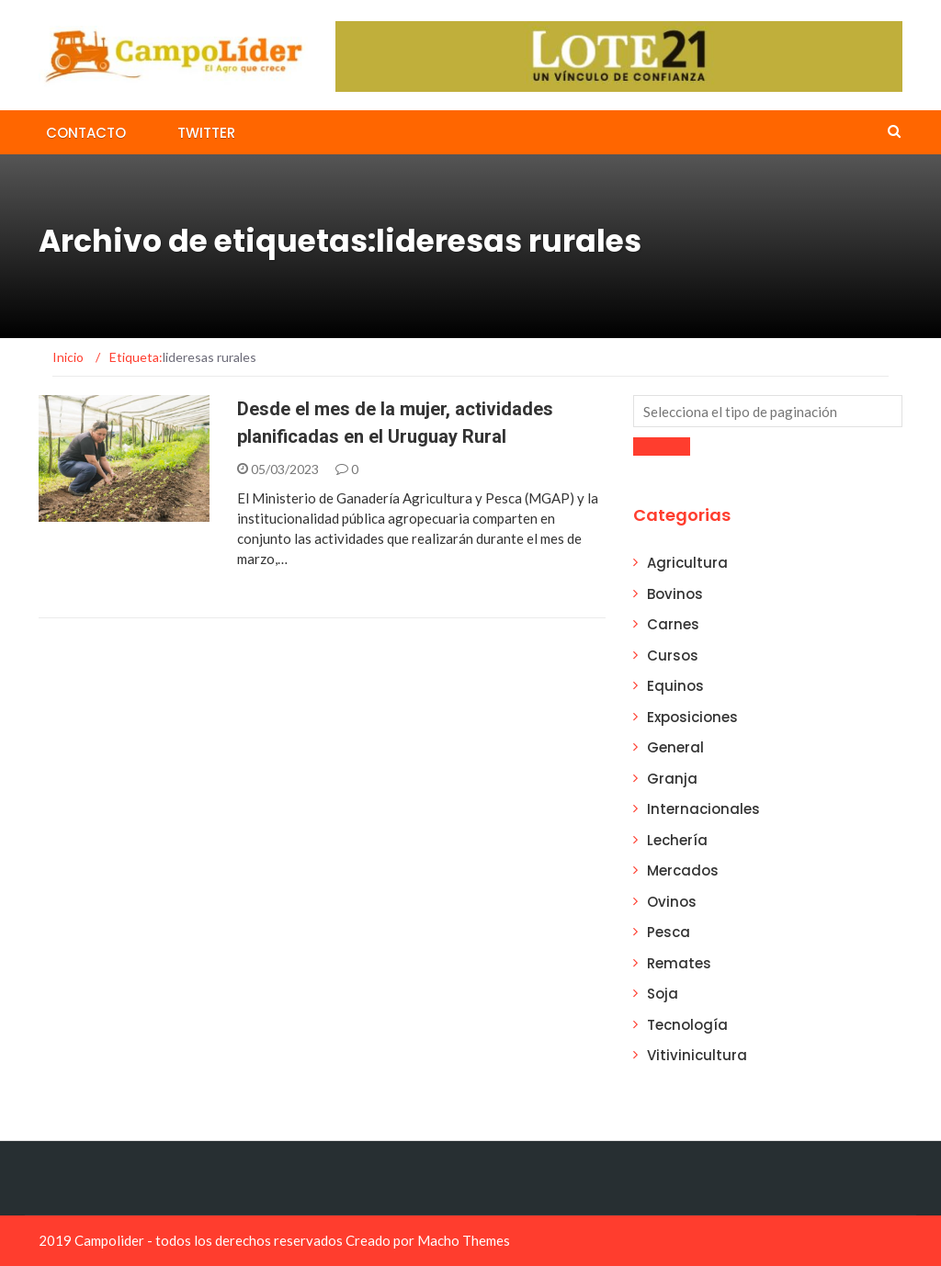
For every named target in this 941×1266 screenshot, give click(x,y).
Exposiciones (692, 717)
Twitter (206, 132)
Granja (672, 778)
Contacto (86, 132)
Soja (662, 993)
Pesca (668, 932)
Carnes (673, 624)
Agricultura (687, 562)
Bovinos (675, 594)
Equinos (675, 685)
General (675, 747)
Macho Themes (463, 1240)
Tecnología (687, 1024)
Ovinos (672, 901)
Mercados (683, 870)
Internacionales (703, 809)
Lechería (677, 840)
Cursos (672, 655)
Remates (679, 963)
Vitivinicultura (697, 1055)
